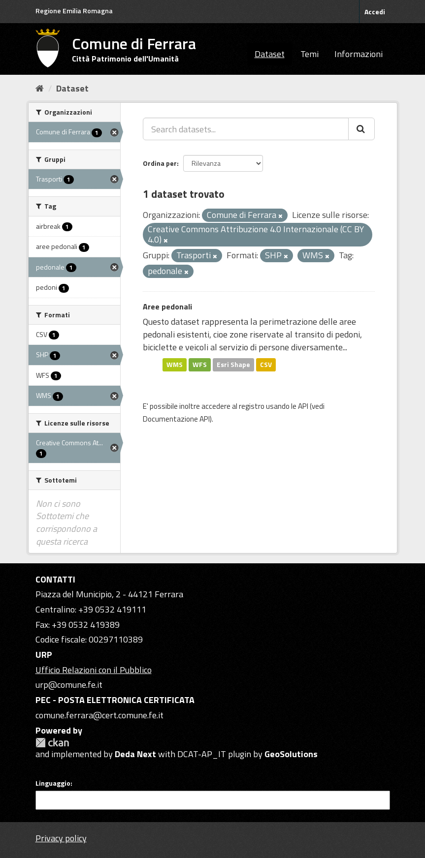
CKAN (52, 742)
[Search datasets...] (246, 129)
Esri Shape (233, 364)
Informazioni (358, 54)
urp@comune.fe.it (68, 684)
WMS (174, 364)
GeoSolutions (291, 754)
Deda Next (135, 754)
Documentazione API (176, 419)
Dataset (270, 54)
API (303, 406)
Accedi (374, 11)
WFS (200, 364)
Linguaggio (52, 783)
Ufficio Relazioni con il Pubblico (93, 669)
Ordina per (160, 163)
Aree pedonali (167, 306)
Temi (309, 54)
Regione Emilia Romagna (74, 10)
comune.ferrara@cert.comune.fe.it (99, 715)
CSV (266, 364)
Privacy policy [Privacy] (61, 838)
